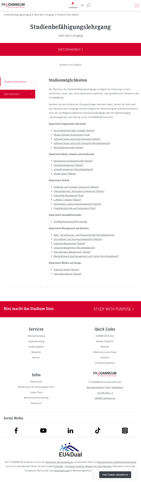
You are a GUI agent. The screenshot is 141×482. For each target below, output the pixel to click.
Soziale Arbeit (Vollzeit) (65, 173)
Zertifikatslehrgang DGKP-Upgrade (70, 221)
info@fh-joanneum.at (105, 398)
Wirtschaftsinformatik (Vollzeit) (68, 147)
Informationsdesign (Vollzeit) (68, 273)
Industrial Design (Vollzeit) (66, 269)
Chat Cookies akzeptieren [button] (115, 474)
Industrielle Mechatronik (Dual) (69, 195)
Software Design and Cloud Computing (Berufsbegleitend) (82, 143)
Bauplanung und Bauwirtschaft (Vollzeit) (73, 160)
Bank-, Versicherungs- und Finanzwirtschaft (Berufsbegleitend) (84, 235)
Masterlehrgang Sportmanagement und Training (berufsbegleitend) (86, 256)
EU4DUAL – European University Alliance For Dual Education (83, 466)
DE (82, 5)
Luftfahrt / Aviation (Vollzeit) (67, 199)
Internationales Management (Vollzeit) (72, 252)
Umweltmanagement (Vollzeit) (68, 165)
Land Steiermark (62, 470)
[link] (36, 336)
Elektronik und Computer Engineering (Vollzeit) (76, 187)
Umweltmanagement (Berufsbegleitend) (73, 169)
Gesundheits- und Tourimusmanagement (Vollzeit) (78, 239)
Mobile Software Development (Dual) (72, 134)
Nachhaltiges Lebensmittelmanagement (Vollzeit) (77, 204)
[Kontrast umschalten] (73, 5)
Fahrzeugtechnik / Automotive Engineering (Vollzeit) (79, 191)
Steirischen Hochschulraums (59, 462)
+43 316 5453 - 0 (105, 392)
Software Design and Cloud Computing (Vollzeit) (77, 139)
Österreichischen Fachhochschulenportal (116, 462)
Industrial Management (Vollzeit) (69, 243)
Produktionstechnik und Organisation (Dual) (75, 208)
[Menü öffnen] (137, 5)
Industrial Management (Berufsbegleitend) (74, 247)
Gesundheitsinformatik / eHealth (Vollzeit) (74, 130)
